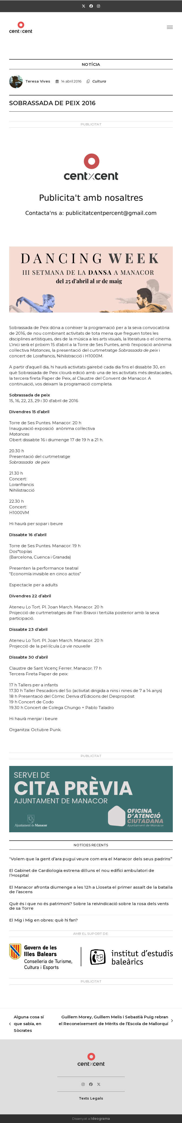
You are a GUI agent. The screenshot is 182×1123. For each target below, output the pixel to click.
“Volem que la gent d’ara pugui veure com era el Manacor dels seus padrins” (90, 858)
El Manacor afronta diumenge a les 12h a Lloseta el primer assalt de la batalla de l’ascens (91, 890)
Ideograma (100, 1119)
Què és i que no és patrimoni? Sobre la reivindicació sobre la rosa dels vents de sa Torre (89, 906)
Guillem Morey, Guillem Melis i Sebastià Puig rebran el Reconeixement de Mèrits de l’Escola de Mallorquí (115, 1020)
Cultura (99, 81)
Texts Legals (91, 1098)
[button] (170, 27)
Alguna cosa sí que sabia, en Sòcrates (26, 1024)
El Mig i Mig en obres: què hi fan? (43, 920)
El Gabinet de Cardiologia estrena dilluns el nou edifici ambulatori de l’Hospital (81, 873)
